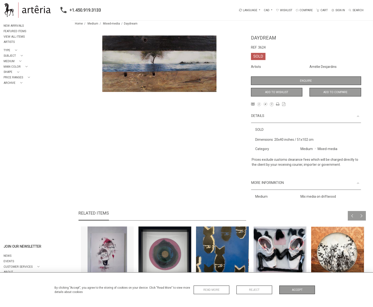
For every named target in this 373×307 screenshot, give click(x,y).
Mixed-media (111, 23)
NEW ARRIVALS (14, 25)
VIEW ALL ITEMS (14, 36)
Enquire (306, 80)
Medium (93, 23)
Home (79, 23)
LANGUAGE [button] (248, 10)
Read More (211, 290)
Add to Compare (335, 92)
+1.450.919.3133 (79, 10)
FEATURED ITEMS (15, 31)
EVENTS (9, 261)
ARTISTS (9, 42)
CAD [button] (267, 10)
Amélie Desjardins (323, 67)
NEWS (7, 255)
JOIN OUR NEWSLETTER (22, 247)
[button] (11, 50)
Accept (297, 290)
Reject (254, 290)
